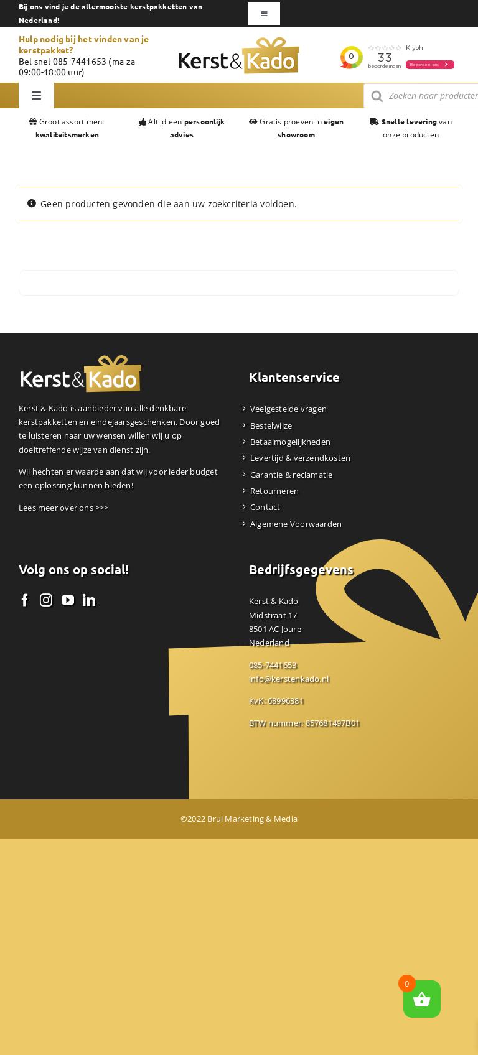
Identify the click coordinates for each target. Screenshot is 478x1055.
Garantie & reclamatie (291, 474)
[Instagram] (46, 600)
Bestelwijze (271, 425)
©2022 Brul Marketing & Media (239, 818)
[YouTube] (68, 600)
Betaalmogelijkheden (290, 441)
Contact (265, 507)
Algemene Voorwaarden (296, 523)
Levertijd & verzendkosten (300, 457)
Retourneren (274, 490)
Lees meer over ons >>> (64, 507)
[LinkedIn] (89, 600)
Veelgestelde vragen (288, 408)
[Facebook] (25, 600)
